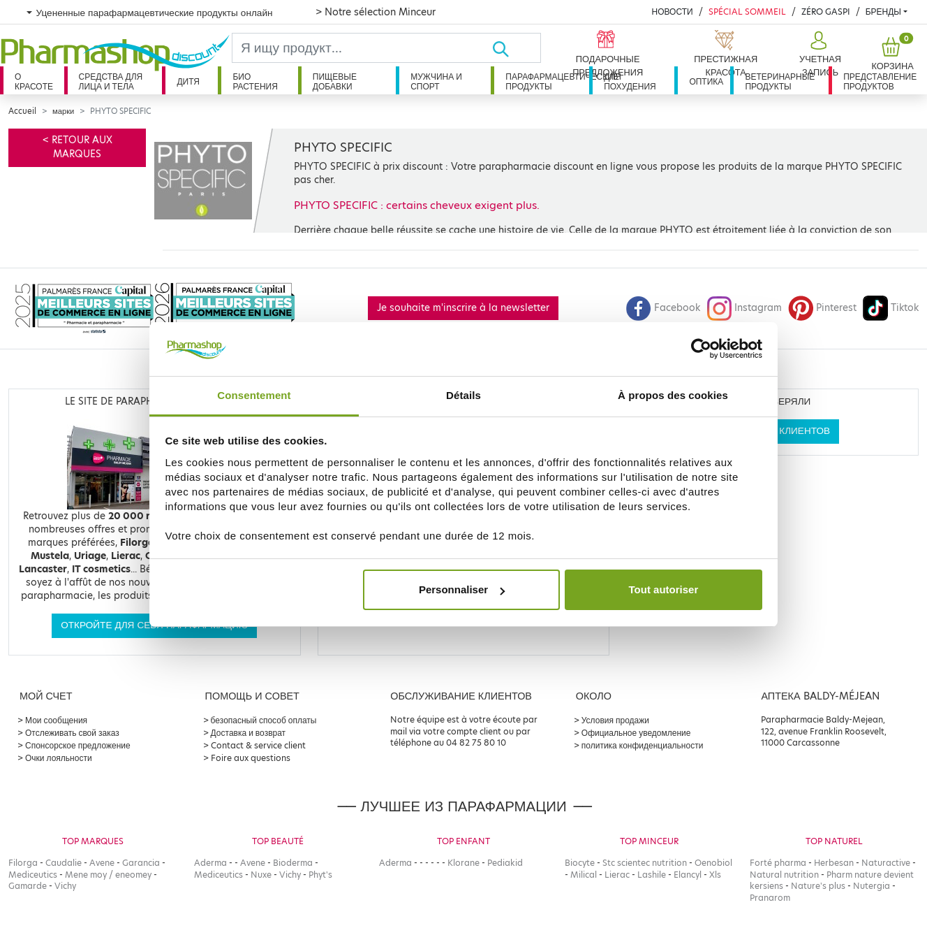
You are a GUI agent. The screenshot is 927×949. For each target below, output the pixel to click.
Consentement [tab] (253, 395)
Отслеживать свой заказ (72, 733)
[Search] (362, 48)
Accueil (22, 111)
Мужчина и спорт (436, 81)
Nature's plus (818, 886)
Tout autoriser (664, 589)
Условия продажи (615, 720)
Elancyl (688, 875)
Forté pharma (778, 863)
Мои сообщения (56, 720)
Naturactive (885, 863)
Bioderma (293, 863)
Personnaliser (462, 589)
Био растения (255, 81)
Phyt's (320, 875)
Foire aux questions (250, 758)
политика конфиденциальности (642, 745)
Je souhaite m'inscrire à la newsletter (463, 307)
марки (63, 111)
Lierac (617, 875)
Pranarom (770, 898)
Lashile (651, 875)
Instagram (744, 307)
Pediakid (505, 863)
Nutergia (871, 886)
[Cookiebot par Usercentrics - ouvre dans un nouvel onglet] (701, 349)
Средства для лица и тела (111, 81)
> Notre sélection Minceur (376, 12)
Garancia (141, 863)
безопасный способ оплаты (264, 720)
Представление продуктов (880, 81)
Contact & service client (258, 745)
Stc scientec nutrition (644, 863)
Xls (715, 875)
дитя (188, 81)
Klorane (463, 863)
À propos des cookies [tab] (673, 395)
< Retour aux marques (77, 147)
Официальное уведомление (636, 733)
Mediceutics (32, 875)
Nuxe (261, 875)
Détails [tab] (463, 395)
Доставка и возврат (248, 733)
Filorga (23, 863)
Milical (583, 875)
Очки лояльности (58, 758)
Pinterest (822, 307)
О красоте (34, 81)
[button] (819, 54)
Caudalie (63, 863)
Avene (101, 863)
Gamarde (27, 886)
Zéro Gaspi (825, 11)
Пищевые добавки (335, 81)
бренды (883, 11)
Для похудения (630, 81)
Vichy (65, 886)
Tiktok (891, 307)
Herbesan (834, 863)
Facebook (663, 307)
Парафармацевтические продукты (547, 81)
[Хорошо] (515, 48)
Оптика (706, 81)
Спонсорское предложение (78, 745)
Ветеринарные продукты (780, 81)
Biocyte (580, 863)
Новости (671, 11)
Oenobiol (713, 863)
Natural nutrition (784, 875)
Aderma (210, 863)
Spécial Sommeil (747, 11)
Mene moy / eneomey (108, 875)
